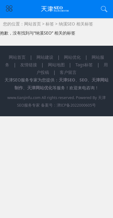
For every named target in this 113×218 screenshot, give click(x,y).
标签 (50, 24)
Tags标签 (84, 65)
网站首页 (32, 24)
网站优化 (72, 57)
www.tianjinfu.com (23, 97)
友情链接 (28, 65)
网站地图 (56, 65)
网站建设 (44, 57)
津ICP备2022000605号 (76, 105)
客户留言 (68, 72)
